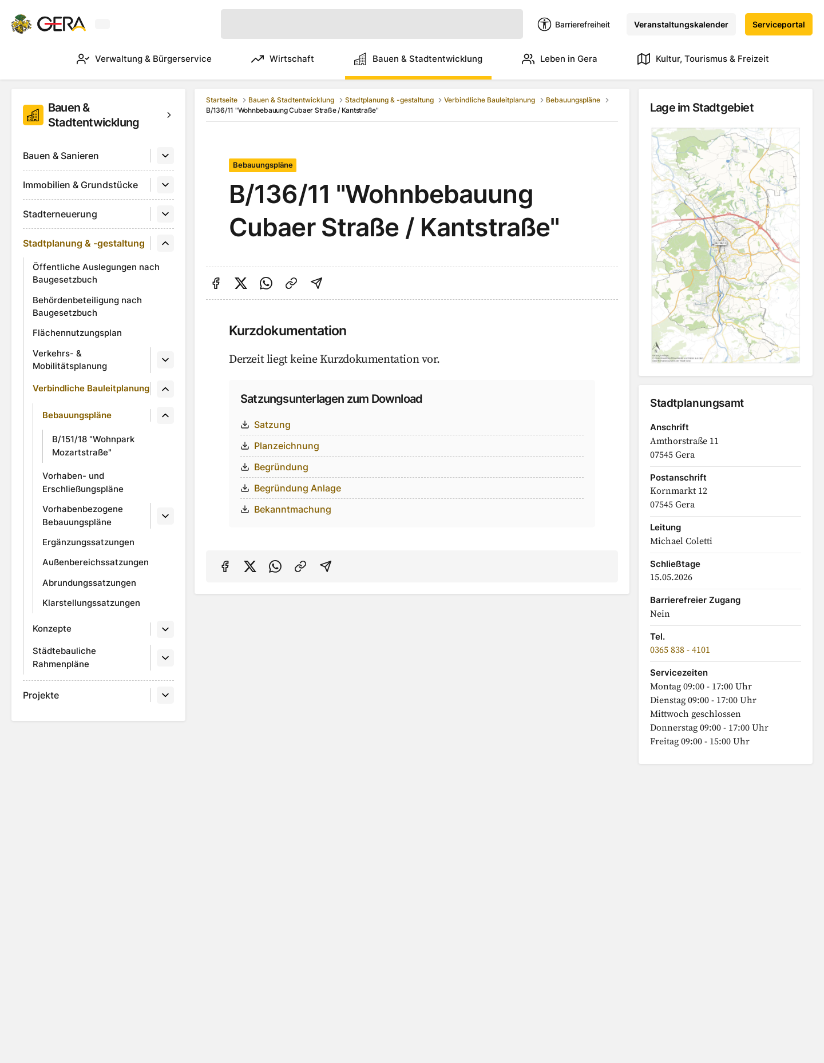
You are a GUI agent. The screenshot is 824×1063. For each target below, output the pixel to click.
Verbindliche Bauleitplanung (91, 388)
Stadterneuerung (60, 214)
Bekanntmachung (285, 509)
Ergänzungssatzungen (88, 542)
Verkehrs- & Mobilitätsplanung (70, 360)
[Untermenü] (165, 155)
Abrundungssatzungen (89, 582)
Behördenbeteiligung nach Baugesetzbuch (87, 307)
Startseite (221, 100)
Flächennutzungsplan (77, 332)
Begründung (274, 467)
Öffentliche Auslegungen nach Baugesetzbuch (96, 273)
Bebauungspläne (77, 415)
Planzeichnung (279, 445)
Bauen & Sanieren (61, 155)
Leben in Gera (554, 59)
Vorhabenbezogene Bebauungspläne (82, 515)
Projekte (41, 695)
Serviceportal (778, 24)
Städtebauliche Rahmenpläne (64, 657)
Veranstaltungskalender (681, 24)
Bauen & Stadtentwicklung (407, 59)
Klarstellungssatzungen (91, 602)
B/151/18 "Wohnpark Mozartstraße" (93, 446)
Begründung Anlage (290, 488)
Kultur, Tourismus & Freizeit (703, 59)
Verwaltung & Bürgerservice (122, 59)
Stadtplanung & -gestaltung (84, 243)
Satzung (265, 424)
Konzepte (52, 628)
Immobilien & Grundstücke (80, 185)
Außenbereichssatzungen (95, 562)
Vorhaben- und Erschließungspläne (83, 482)
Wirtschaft (266, 59)
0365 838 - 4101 (680, 650)
